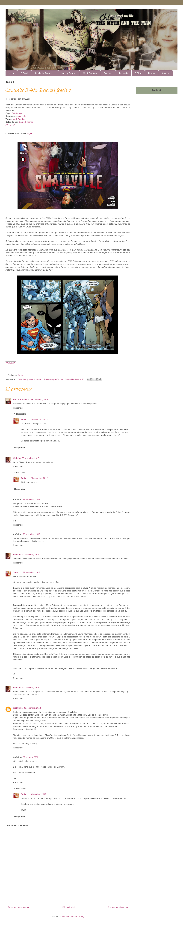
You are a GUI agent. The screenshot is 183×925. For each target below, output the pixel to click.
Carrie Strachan (26, 122)
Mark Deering (19, 119)
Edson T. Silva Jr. (21, 399)
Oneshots (108, 73)
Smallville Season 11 (45, 73)
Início (11, 73)
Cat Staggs (17, 113)
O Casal (24, 73)
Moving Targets (69, 73)
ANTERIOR (11, 125)
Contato (165, 73)
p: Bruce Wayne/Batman (53, 379)
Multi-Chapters (90, 73)
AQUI (29, 133)
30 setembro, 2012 (32, 708)
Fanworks (123, 73)
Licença (151, 73)
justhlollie (18, 708)
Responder (18, 408)
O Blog (138, 73)
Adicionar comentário (17, 825)
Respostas (21, 414)
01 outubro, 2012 (30, 757)
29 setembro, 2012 (39, 478)
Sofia (23, 419)
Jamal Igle (21, 116)
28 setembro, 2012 (39, 399)
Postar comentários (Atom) (72, 916)
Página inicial (68, 907)
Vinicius (17, 458)
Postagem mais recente (19, 907)
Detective (22, 379)
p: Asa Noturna (34, 379)
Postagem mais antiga (117, 907)
